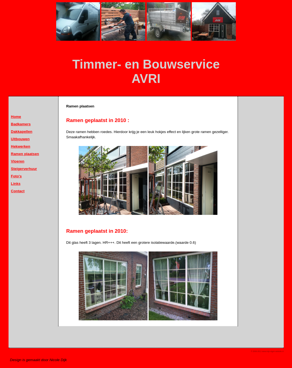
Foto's (16, 176)
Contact (18, 191)
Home (16, 117)
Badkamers (21, 124)
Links (16, 184)
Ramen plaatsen (25, 154)
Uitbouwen (20, 139)
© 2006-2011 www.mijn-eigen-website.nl (267, 351)
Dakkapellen (21, 131)
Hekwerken (20, 146)
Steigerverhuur (24, 169)
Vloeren (17, 161)
